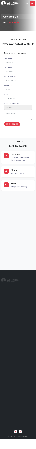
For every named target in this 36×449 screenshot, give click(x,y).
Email (6, 94)
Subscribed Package (11, 103)
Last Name (8, 67)
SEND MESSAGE (12, 124)
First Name (8, 58)
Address (7, 85)
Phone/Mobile (9, 76)
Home (4, 22)
